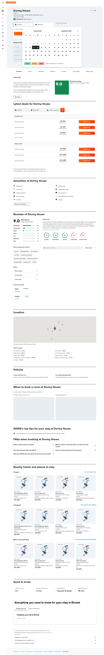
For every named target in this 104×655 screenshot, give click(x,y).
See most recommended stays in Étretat (85, 539)
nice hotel (16, 255)
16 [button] (26, 51)
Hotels (23, 651)
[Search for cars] (3, 14)
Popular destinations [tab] (34, 608)
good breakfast (18, 262)
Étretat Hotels (58, 651)
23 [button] (26, 55)
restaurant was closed (26, 255)
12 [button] (37, 47)
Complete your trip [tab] (21, 608)
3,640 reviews (27, 19)
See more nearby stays (90, 472)
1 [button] (49, 39)
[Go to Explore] (3, 25)
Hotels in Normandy (48, 651)
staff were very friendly (19, 258)
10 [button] (30, 47)
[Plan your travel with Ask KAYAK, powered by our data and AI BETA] (3, 22)
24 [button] (30, 55)
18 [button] (33, 51)
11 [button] (33, 47)
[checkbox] (21, 290)
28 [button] (45, 55)
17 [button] (29, 51)
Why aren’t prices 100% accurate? (55, 643)
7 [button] (45, 43)
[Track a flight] (3, 29)
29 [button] (49, 55)
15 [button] (49, 47)
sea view (16, 251)
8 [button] (49, 43)
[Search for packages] (3, 17)
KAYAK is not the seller (55, 637)
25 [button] (33, 55)
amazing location (24, 251)
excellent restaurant (32, 258)
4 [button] (33, 43)
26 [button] (37, 55)
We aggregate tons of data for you (55, 640)
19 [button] (37, 51)
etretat (34, 262)
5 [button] (37, 43)
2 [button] (66, 39)
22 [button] (49, 51)
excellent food (27, 262)
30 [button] (26, 59)
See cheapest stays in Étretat (88, 505)
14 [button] (45, 47)
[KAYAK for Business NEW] (3, 36)
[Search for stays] (3, 11)
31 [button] (29, 59)
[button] (3, 2)
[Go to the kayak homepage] (11, 2)
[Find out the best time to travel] (3, 32)
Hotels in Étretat (21, 618)
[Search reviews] (64, 248)
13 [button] (41, 47)
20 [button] (41, 51)
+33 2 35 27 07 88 (18, 17)
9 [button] (66, 43)
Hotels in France (38, 651)
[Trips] (3, 40)
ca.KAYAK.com (16, 651)
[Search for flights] (3, 7)
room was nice (34, 251)
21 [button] (45, 51)
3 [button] (29, 43)
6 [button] (41, 43)
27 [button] (41, 55)
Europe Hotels (29, 651)
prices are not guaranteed (45, 632)
